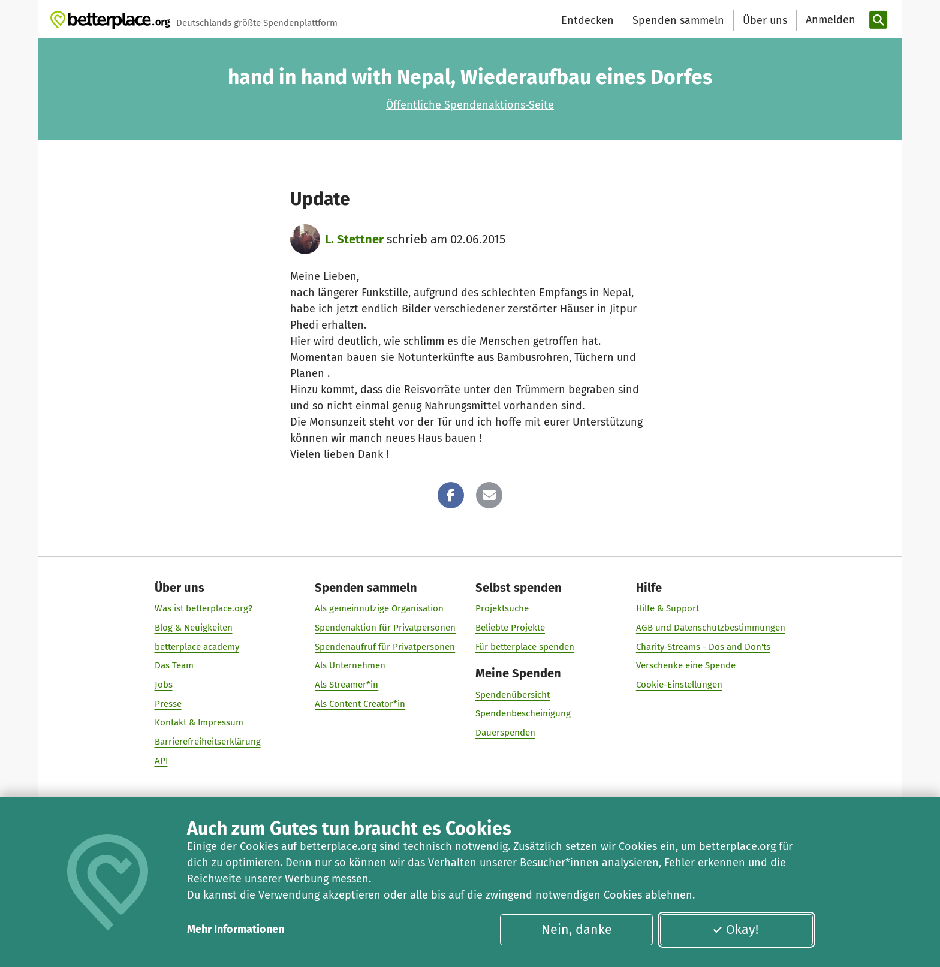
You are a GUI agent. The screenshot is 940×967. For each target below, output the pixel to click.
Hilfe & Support (667, 608)
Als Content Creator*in (360, 703)
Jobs (164, 684)
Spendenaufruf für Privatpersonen (385, 646)
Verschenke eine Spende (686, 665)
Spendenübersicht (512, 694)
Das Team (174, 665)
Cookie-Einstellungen (679, 684)
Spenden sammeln (678, 20)
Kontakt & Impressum (199, 722)
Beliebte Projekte (510, 627)
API (161, 760)
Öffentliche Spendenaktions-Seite (470, 105)
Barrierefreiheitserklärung (208, 741)
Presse (168, 703)
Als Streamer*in (346, 684)
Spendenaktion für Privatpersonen (385, 627)
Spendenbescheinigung (523, 713)
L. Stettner (354, 239)
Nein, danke (576, 930)
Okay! (735, 930)
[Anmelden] (829, 20)
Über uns (765, 20)
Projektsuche (502, 608)
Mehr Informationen (235, 929)
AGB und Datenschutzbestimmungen (710, 627)
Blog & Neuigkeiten (194, 627)
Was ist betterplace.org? (203, 608)
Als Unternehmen (350, 665)
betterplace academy (197, 646)
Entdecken (587, 20)
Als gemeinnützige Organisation (379, 608)
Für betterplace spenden (524, 646)
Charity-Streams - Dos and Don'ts (703, 646)
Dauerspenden (505, 732)
